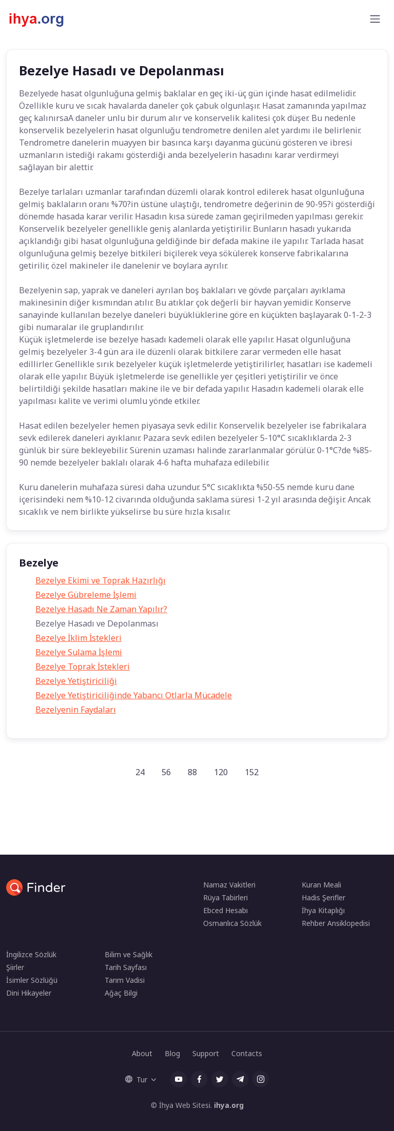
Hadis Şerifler (323, 897)
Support (205, 1053)
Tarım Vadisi (125, 980)
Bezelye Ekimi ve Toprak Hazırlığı (100, 580)
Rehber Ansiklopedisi (336, 923)
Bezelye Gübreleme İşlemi (85, 594)
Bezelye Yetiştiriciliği (76, 680)
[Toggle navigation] (375, 19)
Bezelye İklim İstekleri (78, 637)
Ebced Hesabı (225, 910)
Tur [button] (136, 1079)
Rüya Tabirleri (225, 897)
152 (252, 772)
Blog (172, 1053)
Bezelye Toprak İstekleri (82, 666)
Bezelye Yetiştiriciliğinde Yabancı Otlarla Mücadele (133, 695)
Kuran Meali (321, 885)
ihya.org (229, 1105)
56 (166, 772)
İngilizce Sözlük (31, 954)
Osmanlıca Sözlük (232, 923)
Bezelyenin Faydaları (75, 709)
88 (192, 772)
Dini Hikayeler (28, 993)
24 (140, 772)
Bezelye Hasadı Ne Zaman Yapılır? (101, 609)
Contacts (246, 1053)
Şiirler (15, 967)
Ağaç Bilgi (121, 993)
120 (221, 772)
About (142, 1053)
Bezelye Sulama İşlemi (78, 652)
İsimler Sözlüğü (31, 980)
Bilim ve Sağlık (128, 954)
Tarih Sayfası (126, 967)
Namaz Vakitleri (229, 885)
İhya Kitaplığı (323, 910)
